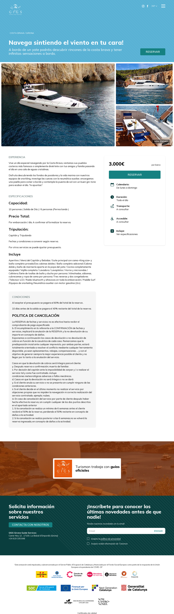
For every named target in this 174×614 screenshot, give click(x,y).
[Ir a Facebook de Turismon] (147, 6)
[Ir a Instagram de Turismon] (143, 6)
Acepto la (106, 539)
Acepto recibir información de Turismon (109, 543)
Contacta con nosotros (30, 524)
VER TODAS (161, 141)
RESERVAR (153, 51)
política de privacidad (111, 539)
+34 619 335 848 (17, 538)
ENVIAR (158, 531)
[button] (154, 6)
